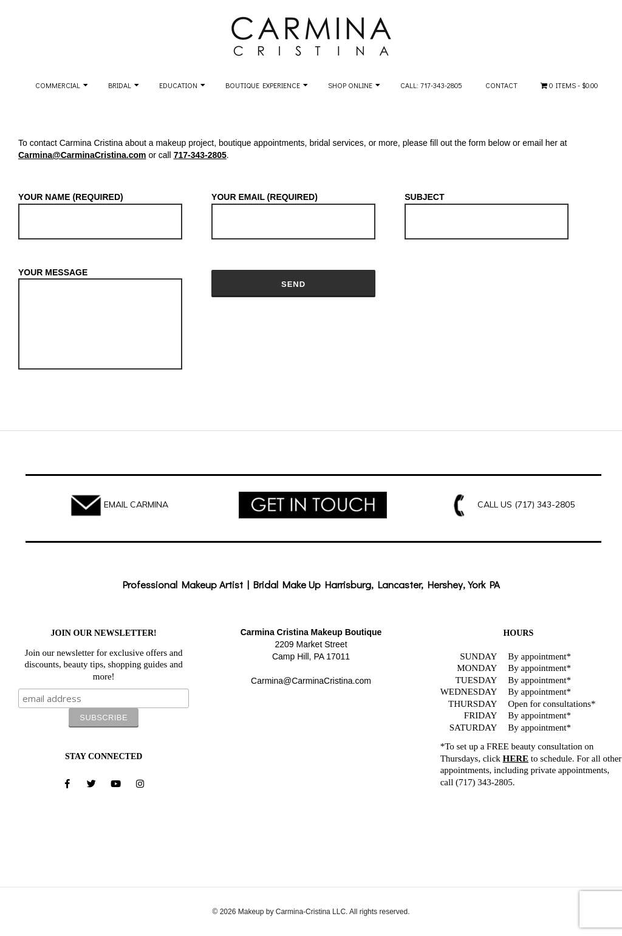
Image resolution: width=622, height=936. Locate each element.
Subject (487, 210)
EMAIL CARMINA (136, 504)
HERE (516, 758)
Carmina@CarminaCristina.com (82, 155)
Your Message (100, 319)
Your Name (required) (100, 210)
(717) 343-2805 (544, 504)
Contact (501, 85)
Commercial (57, 85)
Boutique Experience (262, 85)
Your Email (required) (293, 210)
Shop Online (350, 85)
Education (178, 85)
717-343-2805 (200, 155)
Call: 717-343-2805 (431, 85)
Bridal (119, 85)
